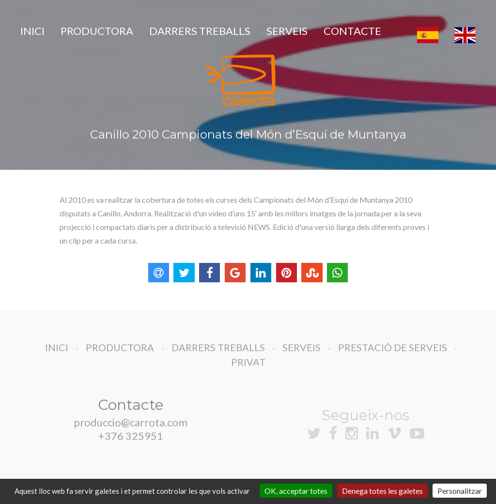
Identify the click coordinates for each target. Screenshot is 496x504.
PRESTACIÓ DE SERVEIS (392, 357)
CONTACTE (352, 30)
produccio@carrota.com (130, 432)
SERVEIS (287, 30)
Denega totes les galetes (382, 490)
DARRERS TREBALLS (199, 30)
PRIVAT (248, 372)
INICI (32, 30)
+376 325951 (130, 446)
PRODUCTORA (97, 30)
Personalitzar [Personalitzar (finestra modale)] (459, 490)
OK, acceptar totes (295, 490)
